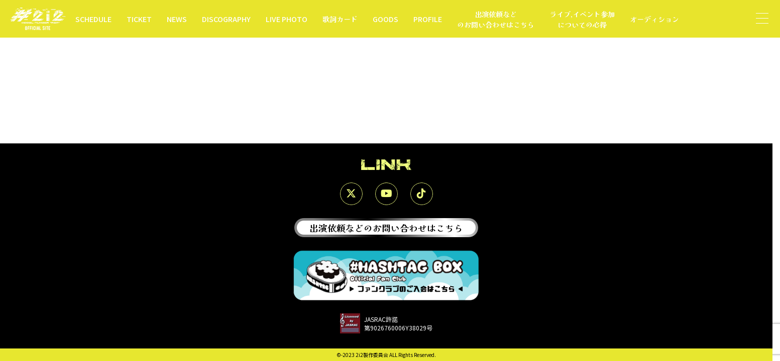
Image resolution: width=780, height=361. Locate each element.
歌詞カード (340, 19)
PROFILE (427, 19)
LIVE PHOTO (286, 19)
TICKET (139, 19)
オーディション (654, 19)
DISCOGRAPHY (226, 19)
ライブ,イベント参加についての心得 (582, 19)
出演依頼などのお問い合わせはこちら (495, 19)
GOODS (385, 19)
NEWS (177, 19)
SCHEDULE (93, 19)
